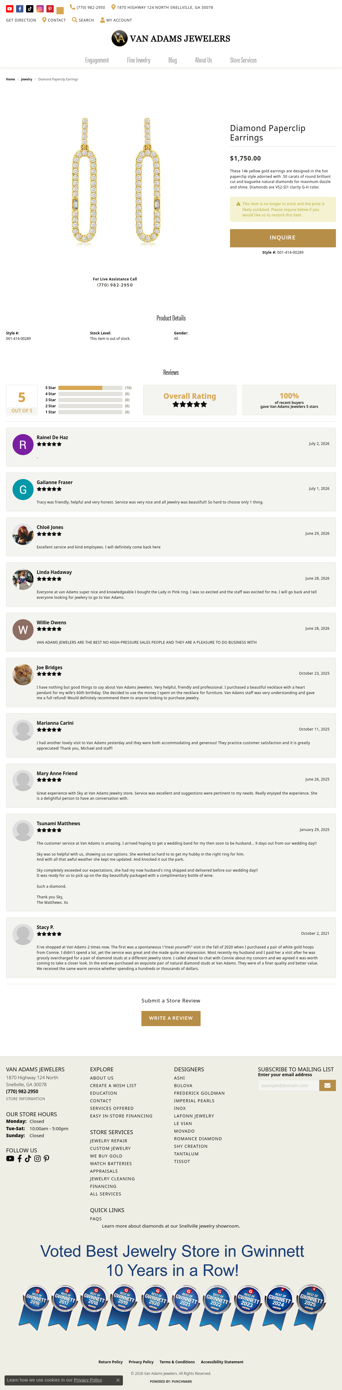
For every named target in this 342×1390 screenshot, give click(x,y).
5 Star (51, 387)
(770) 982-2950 (115, 285)
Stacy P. (45, 927)
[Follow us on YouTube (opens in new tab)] (9, 8)
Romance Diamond (198, 1138)
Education (103, 1093)
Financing (103, 1186)
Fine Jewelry (138, 59)
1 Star (51, 412)
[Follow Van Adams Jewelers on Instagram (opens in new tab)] (40, 8)
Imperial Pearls (194, 1101)
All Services (105, 1194)
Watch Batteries (111, 1163)
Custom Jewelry (110, 1148)
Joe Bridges (50, 667)
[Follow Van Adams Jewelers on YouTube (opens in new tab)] (60, 10)
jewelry (26, 79)
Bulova (183, 1085)
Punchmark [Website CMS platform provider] (182, 1381)
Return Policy (111, 1362)
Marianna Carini (55, 723)
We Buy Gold (106, 1156)
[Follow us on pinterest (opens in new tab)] (50, 8)
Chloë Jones (50, 527)
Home (10, 79)
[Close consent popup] (118, 1380)
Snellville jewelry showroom (209, 1226)
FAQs (96, 1219)
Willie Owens (51, 622)
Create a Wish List (113, 1085)
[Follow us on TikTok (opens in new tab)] (29, 8)
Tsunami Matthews (58, 823)
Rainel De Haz (52, 437)
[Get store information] (25, 1098)
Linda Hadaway (54, 572)
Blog (172, 59)
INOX (180, 1108)
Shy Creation (191, 1146)
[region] (115, 181)
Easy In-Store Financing (121, 1116)
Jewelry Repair (108, 1141)
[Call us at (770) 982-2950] (22, 1091)
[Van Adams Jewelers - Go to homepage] (171, 38)
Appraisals (104, 1171)
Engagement (97, 59)
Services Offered (112, 1108)
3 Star (51, 399)
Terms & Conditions (177, 1362)
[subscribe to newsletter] (327, 1085)
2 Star (51, 406)
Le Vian (183, 1123)
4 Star (51, 393)
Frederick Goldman (199, 1093)
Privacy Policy (141, 1362)
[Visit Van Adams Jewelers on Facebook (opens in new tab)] (19, 8)
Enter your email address (285, 1074)
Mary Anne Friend (57, 773)
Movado (184, 1131)
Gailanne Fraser (55, 482)
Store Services (243, 59)
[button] (83, 20)
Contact (101, 1101)
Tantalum (186, 1154)
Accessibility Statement (222, 1362)
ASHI (179, 1078)
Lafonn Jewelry (194, 1116)
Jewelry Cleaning (112, 1179)
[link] (87, 7)
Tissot (182, 1161)
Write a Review (171, 1018)
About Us (203, 59)
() (127, 387)
